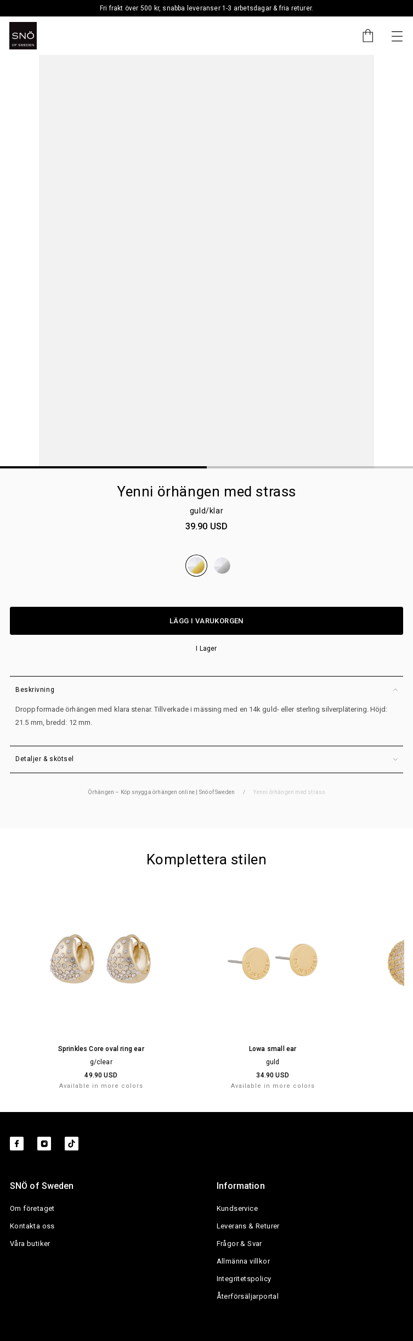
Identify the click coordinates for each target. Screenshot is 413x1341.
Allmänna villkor (243, 1261)
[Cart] (362, 35)
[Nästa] (397, 35)
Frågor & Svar (239, 1243)
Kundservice (237, 1208)
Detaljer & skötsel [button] (206, 759)
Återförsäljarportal (248, 1296)
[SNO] (23, 35)
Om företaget (32, 1208)
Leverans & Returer (248, 1226)
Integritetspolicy (244, 1279)
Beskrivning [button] (206, 690)
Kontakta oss (32, 1226)
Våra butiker (30, 1243)
